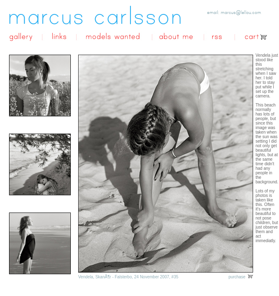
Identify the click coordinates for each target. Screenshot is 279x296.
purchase (240, 277)
